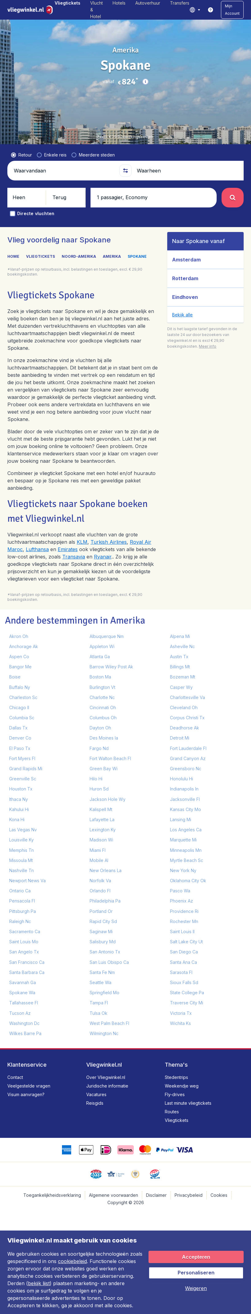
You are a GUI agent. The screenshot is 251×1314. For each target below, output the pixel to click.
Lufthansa (37, 549)
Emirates (68, 549)
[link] (210, 10)
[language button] (194, 10)
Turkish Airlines (109, 542)
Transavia (73, 557)
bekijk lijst (39, 1283)
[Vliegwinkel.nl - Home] (31, 10)
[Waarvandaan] (64, 170)
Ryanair (102, 557)
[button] (232, 10)
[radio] (21, 155)
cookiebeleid (72, 1261)
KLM (82, 542)
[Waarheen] (187, 170)
